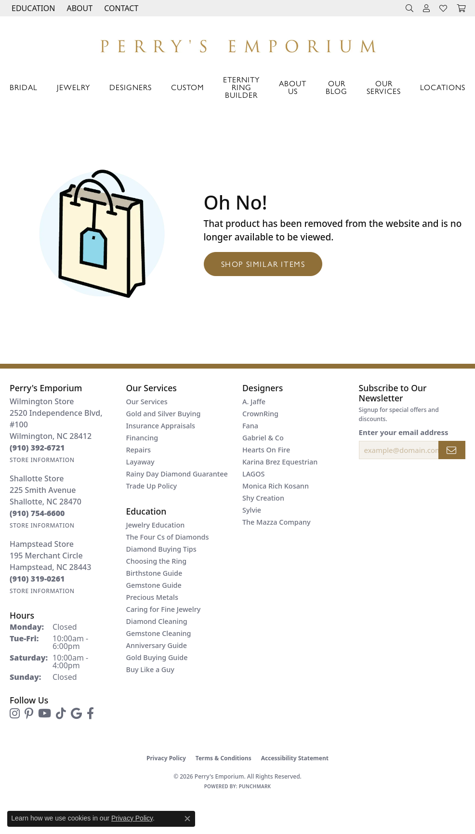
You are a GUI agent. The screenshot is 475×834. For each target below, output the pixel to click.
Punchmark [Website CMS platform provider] (255, 786)
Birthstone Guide (154, 573)
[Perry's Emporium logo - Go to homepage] (237, 43)
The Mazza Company (276, 522)
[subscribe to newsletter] (451, 450)
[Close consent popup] (187, 818)
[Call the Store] (37, 447)
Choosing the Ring (156, 561)
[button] (32, 8)
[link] (120, 8)
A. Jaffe (253, 401)
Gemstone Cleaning (158, 633)
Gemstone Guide (154, 585)
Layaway (140, 461)
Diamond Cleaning (156, 621)
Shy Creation (263, 498)
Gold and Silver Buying (163, 413)
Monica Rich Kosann (275, 485)
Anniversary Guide (156, 645)
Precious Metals (152, 597)
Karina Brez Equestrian (279, 461)
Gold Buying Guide (157, 657)
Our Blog (336, 87)
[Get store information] (42, 460)
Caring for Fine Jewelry (163, 609)
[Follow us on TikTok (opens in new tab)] (61, 713)
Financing (142, 437)
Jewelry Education (155, 525)
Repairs (138, 449)
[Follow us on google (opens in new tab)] (76, 713)
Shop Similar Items (263, 263)
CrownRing (260, 413)
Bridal (24, 87)
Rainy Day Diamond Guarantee (177, 473)
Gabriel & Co (263, 437)
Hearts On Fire (266, 449)
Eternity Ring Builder (241, 87)
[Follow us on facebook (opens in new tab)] (90, 713)
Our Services (384, 87)
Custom (187, 87)
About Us (292, 87)
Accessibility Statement (295, 758)
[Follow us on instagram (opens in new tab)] (15, 713)
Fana (250, 425)
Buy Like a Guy (150, 669)
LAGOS (253, 473)
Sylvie (251, 510)
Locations (442, 87)
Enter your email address (404, 432)
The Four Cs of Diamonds (167, 537)
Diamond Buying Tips (161, 549)
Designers (130, 87)
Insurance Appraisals (161, 425)
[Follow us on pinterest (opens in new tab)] (29, 713)
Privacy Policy (166, 758)
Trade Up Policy (151, 485)
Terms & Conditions (223, 758)
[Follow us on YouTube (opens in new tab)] (44, 713)
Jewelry (73, 87)
